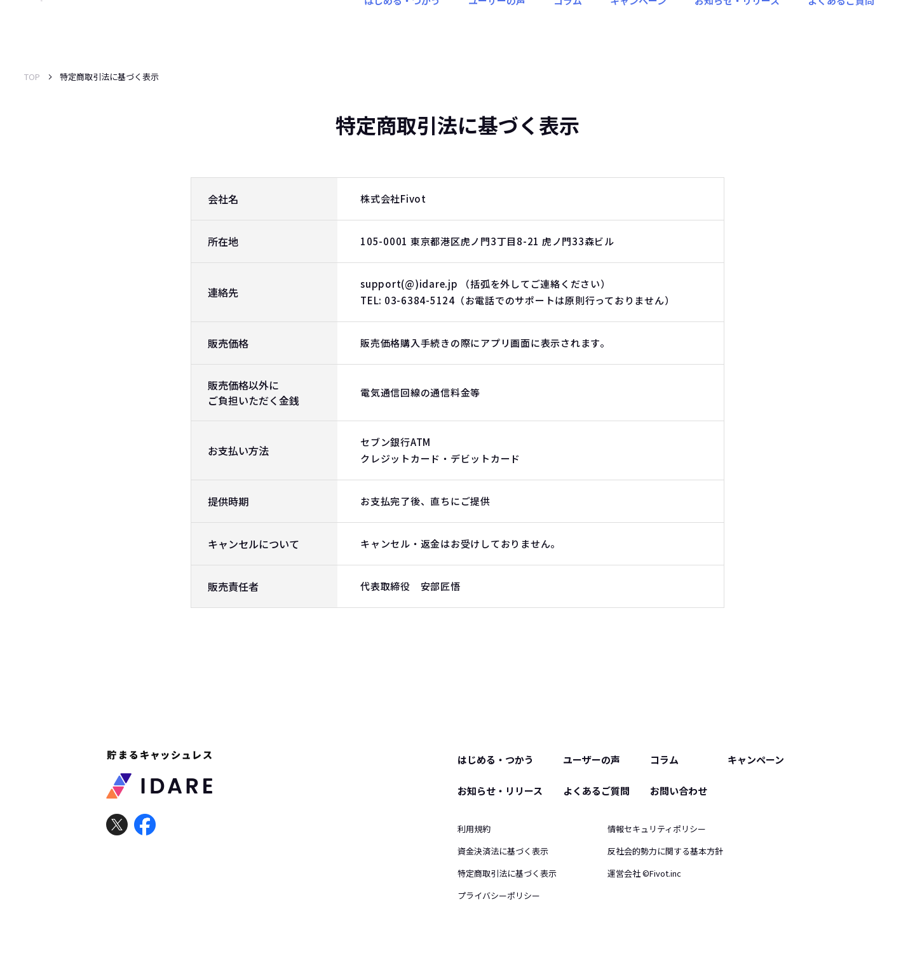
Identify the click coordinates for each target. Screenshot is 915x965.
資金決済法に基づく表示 (503, 851)
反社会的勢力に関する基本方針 (665, 851)
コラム (567, 27)
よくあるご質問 (841, 27)
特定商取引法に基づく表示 (507, 873)
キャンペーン (638, 27)
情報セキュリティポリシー (656, 829)
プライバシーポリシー (499, 895)
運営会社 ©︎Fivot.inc (644, 873)
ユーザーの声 (496, 27)
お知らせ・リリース (737, 27)
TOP (32, 77)
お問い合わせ (678, 790)
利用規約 (474, 829)
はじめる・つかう (402, 27)
